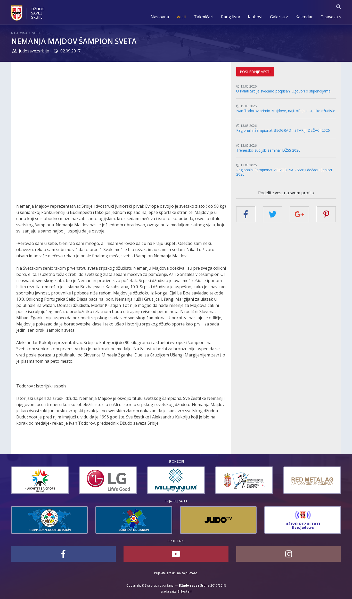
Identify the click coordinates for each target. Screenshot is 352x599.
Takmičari (203, 17)
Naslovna (160, 17)
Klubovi (255, 17)
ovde (193, 573)
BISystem (185, 591)
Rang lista (230, 17)
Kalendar (304, 17)
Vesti (181, 17)
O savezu (331, 17)
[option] (29, 480)
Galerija (279, 17)
